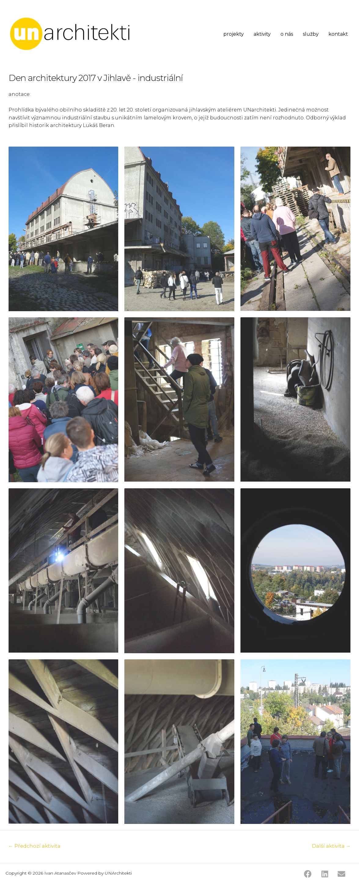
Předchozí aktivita (35, 846)
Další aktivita (330, 846)
